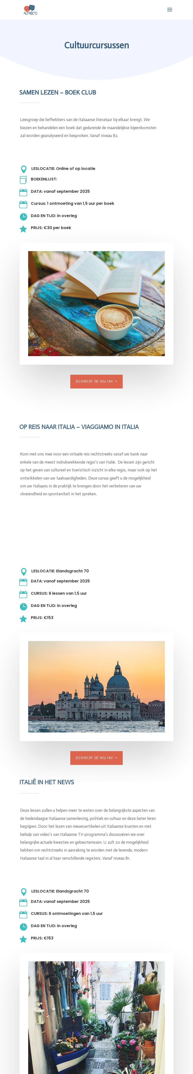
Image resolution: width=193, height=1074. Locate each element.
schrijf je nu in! (94, 381)
